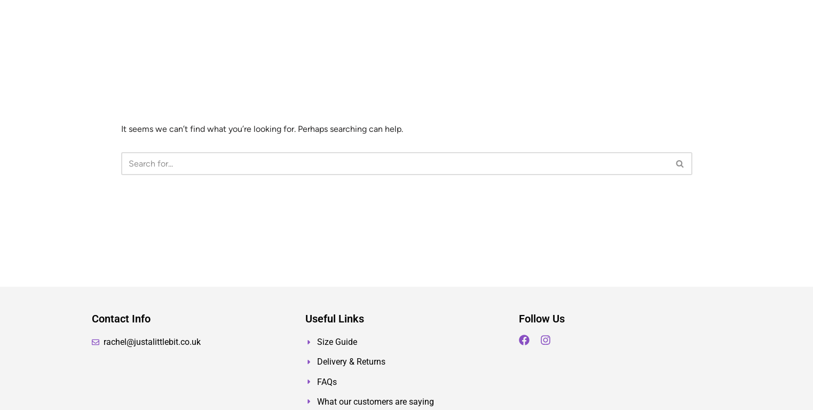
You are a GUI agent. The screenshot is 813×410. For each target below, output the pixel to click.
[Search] (394, 163)
